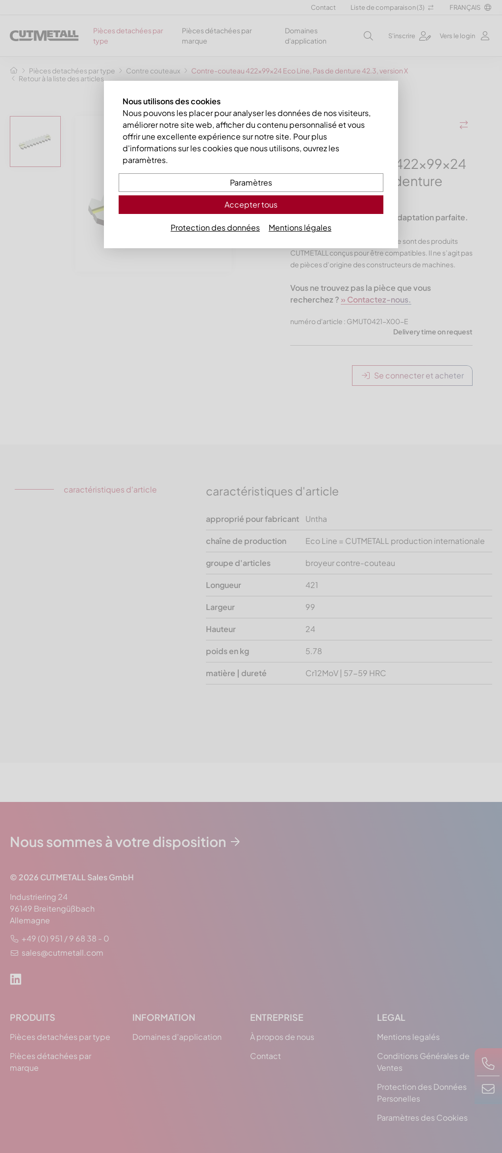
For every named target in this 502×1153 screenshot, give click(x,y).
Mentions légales (300, 227)
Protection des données (215, 227)
